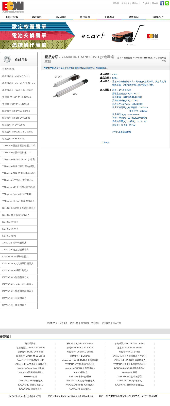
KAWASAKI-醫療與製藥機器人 (129, 385)
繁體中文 (125, 3)
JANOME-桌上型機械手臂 (129, 376)
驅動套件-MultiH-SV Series (80, 352)
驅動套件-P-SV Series (129, 352)
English (146, 3)
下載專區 (95, 323)
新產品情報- (30, 343)
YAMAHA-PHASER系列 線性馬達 (30, 364)
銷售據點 (106, 323)
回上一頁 (105, 142)
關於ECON (52, 323)
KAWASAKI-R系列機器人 (30, 380)
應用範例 (85, 323)
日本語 (155, 3)
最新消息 (64, 323)
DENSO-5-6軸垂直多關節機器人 (129, 368)
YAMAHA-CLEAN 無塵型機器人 (80, 368)
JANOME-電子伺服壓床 (80, 376)
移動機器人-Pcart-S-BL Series (30, 347)
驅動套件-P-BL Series (80, 356)
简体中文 (136, 3)
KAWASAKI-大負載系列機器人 (80, 380)
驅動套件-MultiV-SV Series (30, 352)
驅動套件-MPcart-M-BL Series (30, 356)
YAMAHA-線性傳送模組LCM (30, 360)
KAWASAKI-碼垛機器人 (80, 389)
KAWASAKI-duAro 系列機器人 (80, 385)
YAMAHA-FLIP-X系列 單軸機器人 (129, 360)
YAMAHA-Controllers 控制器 (30, 368)
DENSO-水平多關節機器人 (30, 372)
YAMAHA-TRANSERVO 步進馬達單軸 (80, 360)
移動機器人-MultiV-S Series (80, 343)
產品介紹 (128, 57)
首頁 (119, 57)
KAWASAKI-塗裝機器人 (30, 389)
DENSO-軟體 (30, 376)
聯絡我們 (117, 323)
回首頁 (116, 3)
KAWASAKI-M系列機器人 (130, 380)
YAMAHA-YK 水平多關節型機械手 (129, 364)
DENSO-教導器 (129, 372)
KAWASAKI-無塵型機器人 (30, 385)
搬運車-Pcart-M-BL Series (129, 347)
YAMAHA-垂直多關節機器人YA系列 (130, 356)
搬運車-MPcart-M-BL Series (80, 347)
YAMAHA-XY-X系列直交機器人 (80, 364)
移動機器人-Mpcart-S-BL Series (130, 343)
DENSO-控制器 (80, 372)
